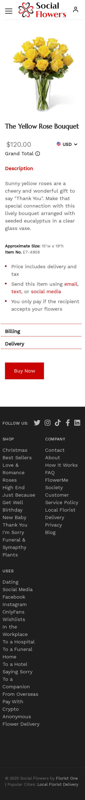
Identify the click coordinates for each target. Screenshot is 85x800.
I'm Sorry (13, 532)
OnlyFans (13, 612)
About (52, 457)
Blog (50, 532)
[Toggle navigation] (8, 10)
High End (13, 487)
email (70, 284)
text (16, 291)
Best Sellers (17, 457)
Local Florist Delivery (57, 784)
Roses (9, 480)
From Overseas (20, 694)
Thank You (14, 525)
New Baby (14, 517)
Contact (55, 450)
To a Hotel (14, 664)
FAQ (50, 472)
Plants (10, 555)
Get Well (12, 502)
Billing (12, 331)
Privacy (53, 525)
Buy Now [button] (24, 371)
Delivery (14, 344)
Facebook (13, 597)
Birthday (12, 510)
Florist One (67, 778)
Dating (10, 582)
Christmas (14, 450)
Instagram (14, 604)
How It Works (61, 465)
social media (46, 291)
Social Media (17, 589)
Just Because (18, 495)
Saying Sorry (17, 671)
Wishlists (13, 619)
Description (19, 168)
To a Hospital (18, 642)
